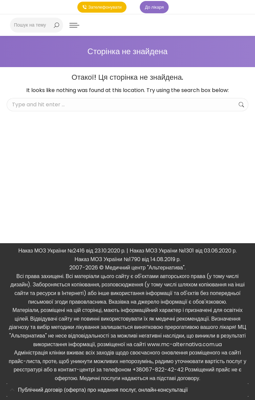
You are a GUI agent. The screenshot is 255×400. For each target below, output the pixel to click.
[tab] (127, 390)
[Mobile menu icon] (74, 25)
